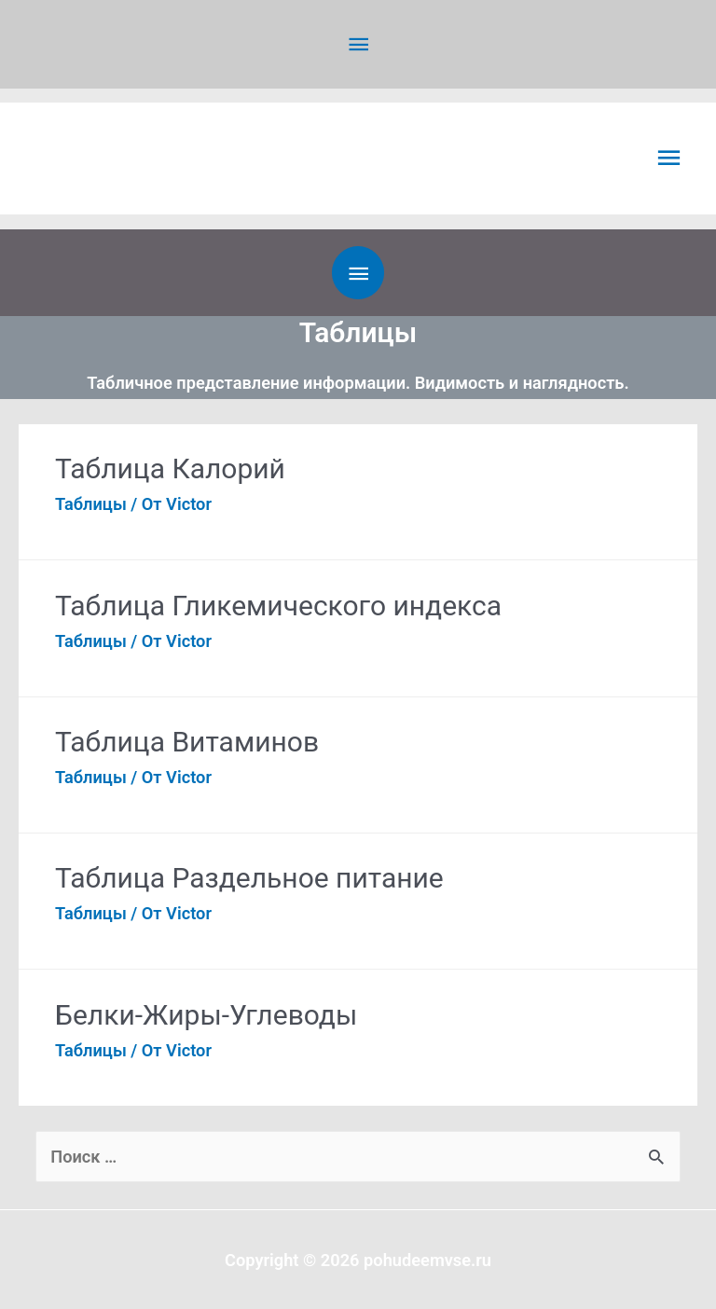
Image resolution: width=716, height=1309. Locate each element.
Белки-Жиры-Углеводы (206, 1014)
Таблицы (91, 503)
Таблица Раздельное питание (249, 877)
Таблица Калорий (170, 467)
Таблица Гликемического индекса (278, 604)
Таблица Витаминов (187, 740)
